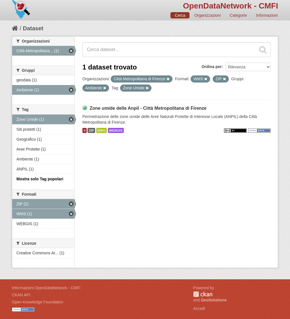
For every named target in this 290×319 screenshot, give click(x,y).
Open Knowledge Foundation (37, 302)
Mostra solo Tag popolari (39, 179)
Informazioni (267, 15)
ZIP (91, 130)
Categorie (238, 15)
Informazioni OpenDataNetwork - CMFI (46, 288)
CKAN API (21, 295)
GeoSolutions (214, 300)
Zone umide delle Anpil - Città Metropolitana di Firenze (147, 108)
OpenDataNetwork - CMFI (230, 5)
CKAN (202, 294)
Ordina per (212, 66)
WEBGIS (116, 130)
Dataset (33, 28)
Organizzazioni (207, 15)
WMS (101, 130)
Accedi (199, 308)
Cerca (180, 15)
